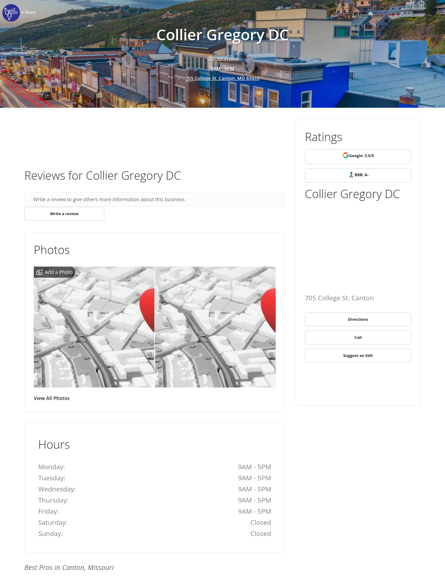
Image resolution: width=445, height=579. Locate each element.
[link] (20, 13)
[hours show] (223, 68)
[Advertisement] (154, 138)
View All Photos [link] (52, 398)
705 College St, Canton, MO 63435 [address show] (223, 78)
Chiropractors (222, 58)
